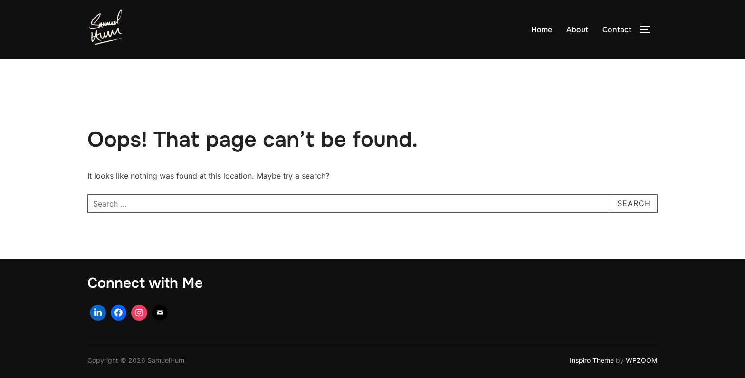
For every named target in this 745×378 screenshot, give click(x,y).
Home (541, 30)
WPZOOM (642, 360)
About (577, 30)
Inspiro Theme (592, 360)
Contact (616, 30)
